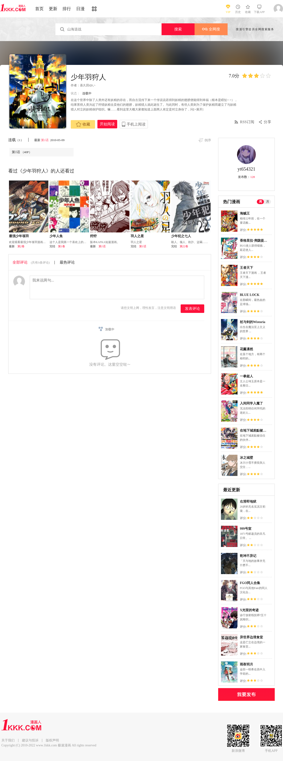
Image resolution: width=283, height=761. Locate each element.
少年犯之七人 (181, 236)
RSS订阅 (247, 122)
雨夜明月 (246, 664)
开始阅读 (107, 124)
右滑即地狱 (248, 501)
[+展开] (198, 109)
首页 (39, 8)
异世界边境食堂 (251, 637)
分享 (267, 122)
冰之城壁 (246, 457)
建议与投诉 (30, 740)
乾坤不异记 (248, 556)
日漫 (80, 8)
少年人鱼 (56, 236)
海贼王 (245, 213)
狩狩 (93, 236)
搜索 (178, 29)
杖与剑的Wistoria (252, 322)
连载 (16, 140)
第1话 (45, 140)
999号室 (245, 528)
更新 (53, 8)
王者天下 (246, 267)
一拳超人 (246, 376)
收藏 (83, 124)
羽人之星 (137, 236)
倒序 (207, 140)
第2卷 (21, 246)
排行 (66, 8)
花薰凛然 (246, 349)
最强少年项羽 (19, 236)
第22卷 (184, 246)
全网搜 (211, 29)
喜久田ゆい (87, 85)
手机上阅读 (136, 124)
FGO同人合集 (250, 583)
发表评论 (192, 309)
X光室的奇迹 (249, 610)
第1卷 (61, 246)
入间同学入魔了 (251, 403)
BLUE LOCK (249, 295)
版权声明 (52, 740)
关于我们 (8, 740)
